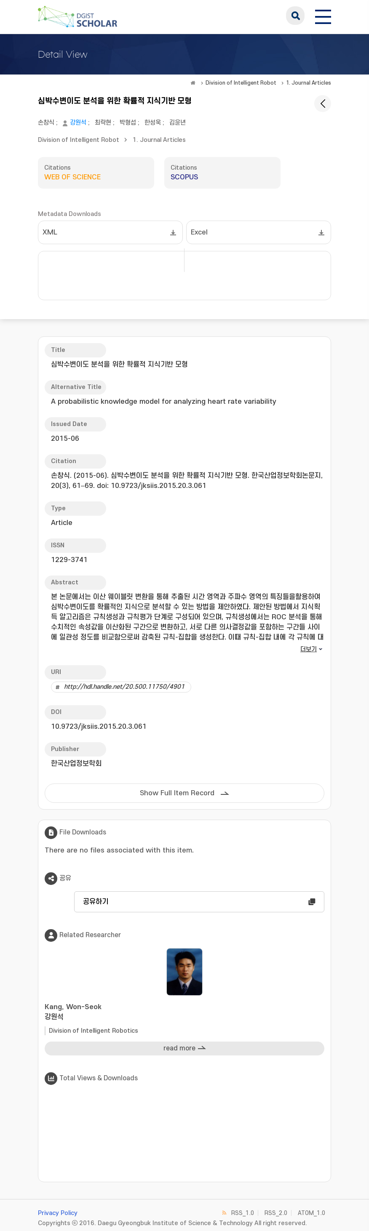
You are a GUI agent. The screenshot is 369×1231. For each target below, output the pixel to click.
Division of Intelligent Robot (241, 83)
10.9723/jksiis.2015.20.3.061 (99, 726)
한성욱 (152, 122)
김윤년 (177, 122)
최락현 (103, 122)
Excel (199, 232)
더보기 (308, 649)
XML (50, 232)
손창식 (46, 122)
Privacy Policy (58, 1213)
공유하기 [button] (95, 902)
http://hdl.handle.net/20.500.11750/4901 (124, 686)
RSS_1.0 (242, 1213)
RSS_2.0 (276, 1213)
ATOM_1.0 (311, 1213)
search (295, 15)
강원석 (78, 122)
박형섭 (128, 122)
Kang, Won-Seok (184, 1012)
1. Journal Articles (308, 83)
